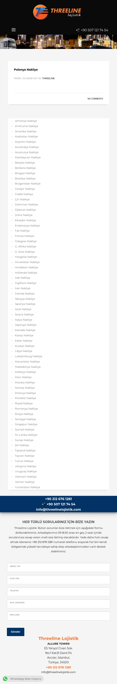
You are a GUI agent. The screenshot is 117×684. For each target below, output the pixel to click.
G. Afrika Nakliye (25, 246)
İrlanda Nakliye (25, 293)
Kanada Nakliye (25, 330)
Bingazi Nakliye (25, 173)
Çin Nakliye (22, 199)
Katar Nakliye (23, 340)
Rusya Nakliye (24, 413)
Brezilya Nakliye (25, 178)
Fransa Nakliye (24, 235)
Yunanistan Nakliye (27, 487)
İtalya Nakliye (23, 319)
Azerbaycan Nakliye (28, 157)
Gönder (15, 631)
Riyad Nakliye (24, 403)
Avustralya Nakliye (27, 147)
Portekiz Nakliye (25, 398)
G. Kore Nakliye (25, 251)
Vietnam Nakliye (26, 476)
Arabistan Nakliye (26, 136)
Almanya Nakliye (26, 120)
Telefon (14, 591)
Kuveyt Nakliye (24, 345)
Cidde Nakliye (24, 194)
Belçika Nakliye (25, 162)
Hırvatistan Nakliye (27, 262)
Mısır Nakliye (23, 377)
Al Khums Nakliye (26, 126)
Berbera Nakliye (25, 167)
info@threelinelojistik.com (58, 509)
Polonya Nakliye (26, 69)
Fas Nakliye (22, 230)
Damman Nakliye (26, 204)
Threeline (48, 78)
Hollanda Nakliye (26, 272)
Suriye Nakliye (24, 440)
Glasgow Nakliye (26, 241)
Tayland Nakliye (25, 450)
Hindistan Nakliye (26, 267)
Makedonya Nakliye (28, 366)
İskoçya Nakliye (25, 298)
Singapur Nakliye (26, 424)
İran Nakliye (22, 288)
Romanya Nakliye (26, 408)
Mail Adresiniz (17, 603)
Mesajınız (15, 615)
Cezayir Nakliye (25, 188)
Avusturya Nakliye (27, 152)
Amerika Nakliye (25, 131)
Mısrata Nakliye (25, 382)
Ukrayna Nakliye (25, 466)
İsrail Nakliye (23, 309)
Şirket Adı (15, 566)
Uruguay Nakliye (26, 471)
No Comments (95, 99)
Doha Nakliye (23, 215)
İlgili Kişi (14, 578)
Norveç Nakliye (25, 387)
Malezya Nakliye (25, 371)
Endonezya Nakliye (27, 225)
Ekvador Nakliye (25, 220)
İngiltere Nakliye (25, 283)
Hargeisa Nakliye (26, 256)
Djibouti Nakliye (25, 209)
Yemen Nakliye (25, 481)
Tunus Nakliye (24, 461)
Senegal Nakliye (25, 419)
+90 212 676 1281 (58, 499)
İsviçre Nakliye (24, 314)
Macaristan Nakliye (27, 361)
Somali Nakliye (24, 429)
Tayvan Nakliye (24, 455)
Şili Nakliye (22, 445)
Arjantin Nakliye (25, 141)
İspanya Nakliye (25, 303)
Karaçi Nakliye (24, 335)
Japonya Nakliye (25, 324)
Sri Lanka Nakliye (26, 434)
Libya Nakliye (23, 351)
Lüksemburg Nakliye (28, 356)
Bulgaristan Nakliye (28, 183)
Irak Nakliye (22, 277)
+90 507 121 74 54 (94, 30)
